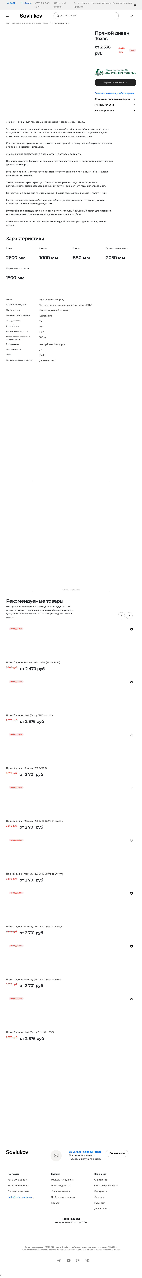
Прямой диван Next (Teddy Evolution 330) (30, 1032)
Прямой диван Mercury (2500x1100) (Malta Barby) (34, 926)
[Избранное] (131, 15)
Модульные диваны (62, 1179)
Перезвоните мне (115, 82)
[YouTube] (68, 1260)
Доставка (99, 1197)
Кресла (55, 1203)
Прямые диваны (41, 23)
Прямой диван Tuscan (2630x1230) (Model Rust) (33, 662)
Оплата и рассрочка (106, 1185)
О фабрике (100, 1179)
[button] (11, 3)
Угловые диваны (60, 1191)
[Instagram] (77, 1260)
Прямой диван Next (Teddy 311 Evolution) (29, 715)
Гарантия (99, 1203)
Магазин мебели (13, 23)
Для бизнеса (101, 1208)
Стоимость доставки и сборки (115, 99)
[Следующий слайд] (129, 615)
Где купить (100, 1191)
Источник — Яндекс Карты (70, 590)
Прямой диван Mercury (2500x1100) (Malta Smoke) (35, 821)
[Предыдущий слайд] (121, 615)
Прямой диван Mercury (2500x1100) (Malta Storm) (34, 873)
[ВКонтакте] (87, 1260)
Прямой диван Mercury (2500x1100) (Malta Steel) (33, 979)
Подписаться (117, 1153)
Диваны (27, 23)
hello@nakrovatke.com (21, 1197)
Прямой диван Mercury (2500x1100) (26, 768)
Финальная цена (115, 105)
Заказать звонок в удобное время (114, 93)
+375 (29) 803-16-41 (18, 1185)
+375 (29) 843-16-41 (18, 1179)
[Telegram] (59, 1260)
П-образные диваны (63, 1197)
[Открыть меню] (7, 15)
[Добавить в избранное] (131, 629)
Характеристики (115, 110)
